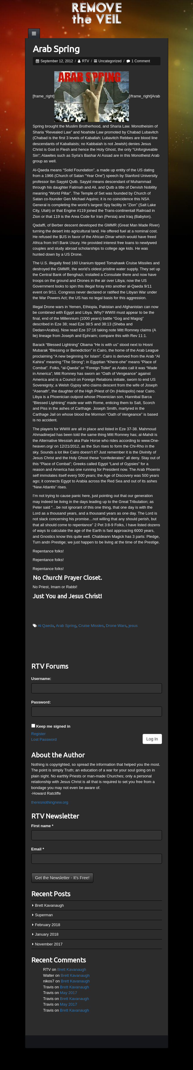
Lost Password (44, 739)
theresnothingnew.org (49, 802)
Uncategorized (109, 61)
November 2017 (49, 944)
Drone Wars (116, 625)
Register (38, 734)
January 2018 (46, 934)
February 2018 (47, 925)
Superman (44, 915)
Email (37, 849)
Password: (41, 702)
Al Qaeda (46, 625)
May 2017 (68, 992)
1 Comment (141, 61)
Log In (152, 739)
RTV (85, 61)
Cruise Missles (91, 625)
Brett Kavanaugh (49, 905)
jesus (133, 625)
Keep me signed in (53, 726)
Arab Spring (56, 49)
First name (42, 826)
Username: (41, 678)
